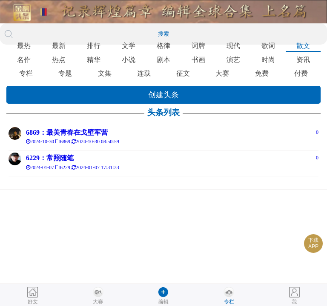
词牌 (198, 45)
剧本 (163, 59)
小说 (128, 59)
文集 (105, 73)
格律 (163, 45)
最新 (59, 45)
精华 (93, 59)
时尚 (268, 59)
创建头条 (163, 95)
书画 (198, 59)
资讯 (303, 59)
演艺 (233, 59)
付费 (301, 73)
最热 (24, 45)
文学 (128, 45)
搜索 (163, 34)
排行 (93, 45)
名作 (24, 59)
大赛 (222, 73)
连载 (144, 73)
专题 (65, 73)
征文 (183, 73)
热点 (59, 59)
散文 (303, 45)
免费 (262, 73)
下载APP (313, 243)
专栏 (26, 73)
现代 (233, 45)
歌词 (268, 45)
